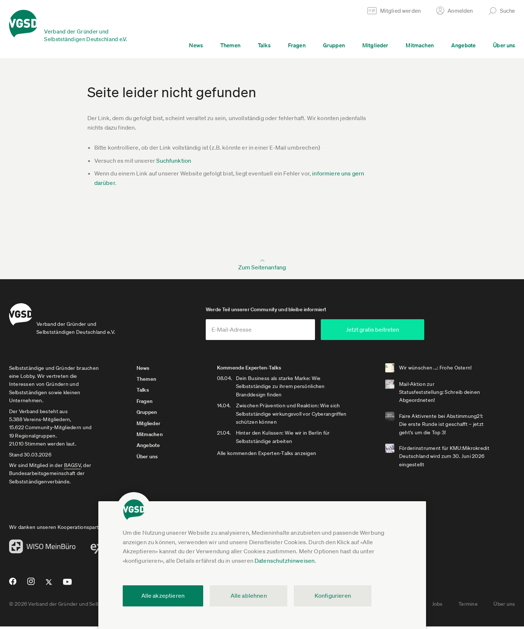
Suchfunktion (173, 160)
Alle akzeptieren (163, 595)
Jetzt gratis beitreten (399, 332)
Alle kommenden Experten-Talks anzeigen (273, 456)
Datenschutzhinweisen (285, 560)
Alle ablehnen (249, 595)
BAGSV (72, 467)
